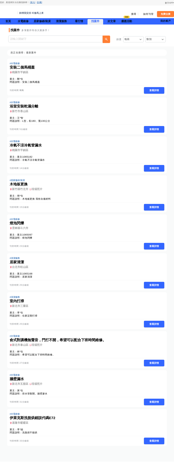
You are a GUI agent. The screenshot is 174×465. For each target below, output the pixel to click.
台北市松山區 (21, 268)
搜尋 (133, 14)
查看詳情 (153, 90)
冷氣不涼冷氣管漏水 (34, 160)
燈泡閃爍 (28, 239)
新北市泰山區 (21, 347)
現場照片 (38, 190)
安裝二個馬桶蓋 (32, 82)
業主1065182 (25, 157)
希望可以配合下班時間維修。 (39, 357)
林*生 (21, 354)
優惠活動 (126, 21)
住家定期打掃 (30, 318)
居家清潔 (28, 278)
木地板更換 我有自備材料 (37, 200)
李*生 (21, 314)
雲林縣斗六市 (21, 229)
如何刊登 (148, 14)
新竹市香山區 (21, 111)
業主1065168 (25, 275)
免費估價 (165, 14)
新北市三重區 (21, 308)
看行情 (79, 21)
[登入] (32, 2)
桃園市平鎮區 (21, 72)
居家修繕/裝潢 (42, 21)
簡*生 (21, 197)
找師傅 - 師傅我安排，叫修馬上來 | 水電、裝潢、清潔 (7, 12)
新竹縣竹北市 (21, 190)
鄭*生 (21, 79)
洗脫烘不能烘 (30, 435)
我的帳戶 (165, 21)
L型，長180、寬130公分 (37, 121)
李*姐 (21, 432)
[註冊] (39, 2)
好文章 (112, 21)
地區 (127, 39)
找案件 (95, 21)
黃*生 (21, 393)
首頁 (8, 21)
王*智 (21, 118)
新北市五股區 (21, 386)
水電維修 (23, 21)
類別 (149, 39)
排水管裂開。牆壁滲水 (35, 396)
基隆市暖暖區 (21, 426)
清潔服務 (61, 21)
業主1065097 (25, 236)
